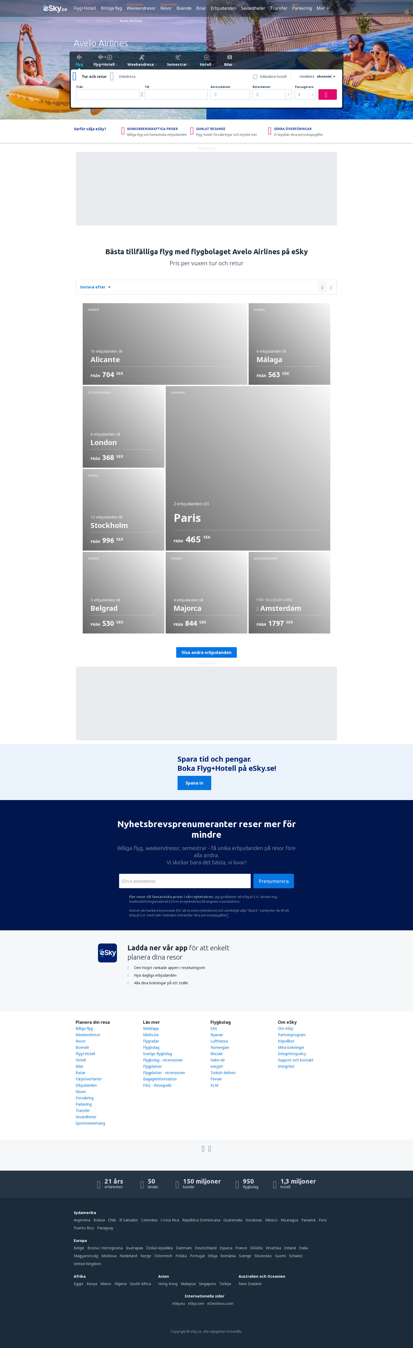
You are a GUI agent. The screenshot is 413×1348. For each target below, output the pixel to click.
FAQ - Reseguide (157, 1085)
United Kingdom (87, 1263)
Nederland (128, 1255)
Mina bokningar (291, 1047)
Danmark (184, 1247)
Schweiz (296, 1255)
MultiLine (151, 1034)
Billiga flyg (111, 8)
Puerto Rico (84, 1227)
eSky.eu (178, 1303)
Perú (323, 1219)
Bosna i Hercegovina (105, 1247)
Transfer (278, 8)
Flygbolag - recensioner (163, 1059)
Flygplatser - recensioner (164, 1072)
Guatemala (232, 1219)
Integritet (286, 1066)
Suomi (280, 1255)
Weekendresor (141, 8)
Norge (145, 1255)
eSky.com (196, 1303)
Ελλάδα (256, 1247)
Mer (321, 8)
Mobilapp (151, 1028)
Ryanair (216, 1034)
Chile (112, 1219)
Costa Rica (170, 1219)
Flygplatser (152, 1066)
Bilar (201, 8)
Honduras (253, 1219)
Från (79, 87)
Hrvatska (273, 1247)
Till (147, 87)
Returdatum (261, 87)
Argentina (82, 1219)
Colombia (149, 1219)
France (241, 1247)
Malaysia (188, 1283)
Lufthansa (219, 1041)
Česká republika (159, 1247)
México (271, 1219)
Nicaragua (289, 1219)
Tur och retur (94, 76)
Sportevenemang (90, 1123)
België (79, 1247)
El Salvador (128, 1219)
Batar (80, 1072)
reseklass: (307, 76)
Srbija (212, 1255)
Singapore (207, 1283)
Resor (166, 8)
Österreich (163, 1255)
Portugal (197, 1255)
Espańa (226, 1247)
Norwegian (219, 1047)
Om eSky (285, 1028)
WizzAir (216, 1053)
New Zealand (250, 1283)
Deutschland (206, 1247)
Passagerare (304, 87)
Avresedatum (220, 87)
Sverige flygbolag (157, 1053)
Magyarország (86, 1255)
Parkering (302, 8)
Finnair (216, 1078)
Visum (81, 1091)
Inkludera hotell (273, 76)
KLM (214, 1085)
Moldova (108, 1255)
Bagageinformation (159, 1078)
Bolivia (99, 1219)
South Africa (140, 1283)
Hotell (81, 1059)
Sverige (245, 1255)
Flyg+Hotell (84, 8)
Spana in (194, 783)
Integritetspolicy (292, 1053)
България (134, 1247)
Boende (183, 8)
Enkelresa (127, 76)
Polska (181, 1255)
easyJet (216, 1066)
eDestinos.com (220, 1303)
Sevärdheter (253, 8)
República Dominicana (201, 1219)
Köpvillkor (286, 1041)
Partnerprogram (292, 1034)
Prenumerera (274, 881)
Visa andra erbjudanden (206, 652)
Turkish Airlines (223, 1072)
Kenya (92, 1283)
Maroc (105, 1283)
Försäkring (85, 1097)
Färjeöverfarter (89, 1078)
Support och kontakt (295, 1059)
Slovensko (263, 1255)
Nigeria (121, 1283)
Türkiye (225, 1283)
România (228, 1255)
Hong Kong (168, 1283)
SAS (213, 1028)
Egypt (78, 1283)
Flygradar (151, 1041)
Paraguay (105, 1227)
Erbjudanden (223, 8)
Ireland (290, 1247)
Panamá (308, 1219)
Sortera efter (92, 286)
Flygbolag (151, 1047)
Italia (303, 1247)
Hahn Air (217, 1059)
